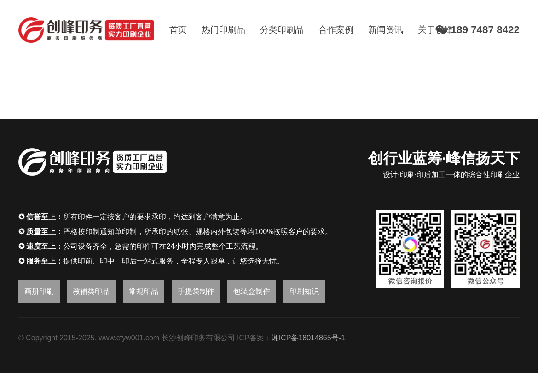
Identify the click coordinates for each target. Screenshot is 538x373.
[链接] (86, 30)
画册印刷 (39, 291)
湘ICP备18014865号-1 (308, 338)
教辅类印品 (91, 291)
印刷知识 (304, 291)
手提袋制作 (196, 291)
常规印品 (143, 291)
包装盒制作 (251, 291)
